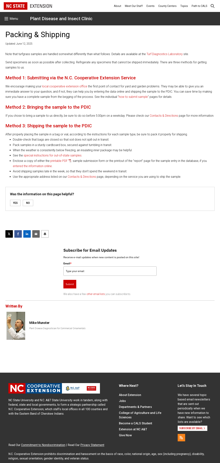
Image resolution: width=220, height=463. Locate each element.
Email (67, 263)
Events (151, 5)
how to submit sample (133, 97)
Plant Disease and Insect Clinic (61, 18)
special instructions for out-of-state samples (52, 155)
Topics (184, 5)
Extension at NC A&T (133, 429)
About (117, 5)
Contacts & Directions (164, 115)
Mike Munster (39, 323)
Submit (70, 284)
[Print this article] (45, 234)
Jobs (122, 401)
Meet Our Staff (134, 5)
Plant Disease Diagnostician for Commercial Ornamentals (57, 328)
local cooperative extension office (64, 86)
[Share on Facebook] (18, 234)
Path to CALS (199, 5)
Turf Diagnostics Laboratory (165, 54)
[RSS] (181, 437)
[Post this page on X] (9, 234)
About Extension (130, 395)
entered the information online (32, 166)
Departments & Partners (135, 407)
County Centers (167, 5)
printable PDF (59, 161)
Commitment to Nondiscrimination (43, 445)
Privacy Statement (92, 445)
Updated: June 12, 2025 (18, 43)
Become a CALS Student (135, 423)
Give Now (125, 435)
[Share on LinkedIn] (27, 234)
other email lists (96, 294)
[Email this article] (36, 234)
